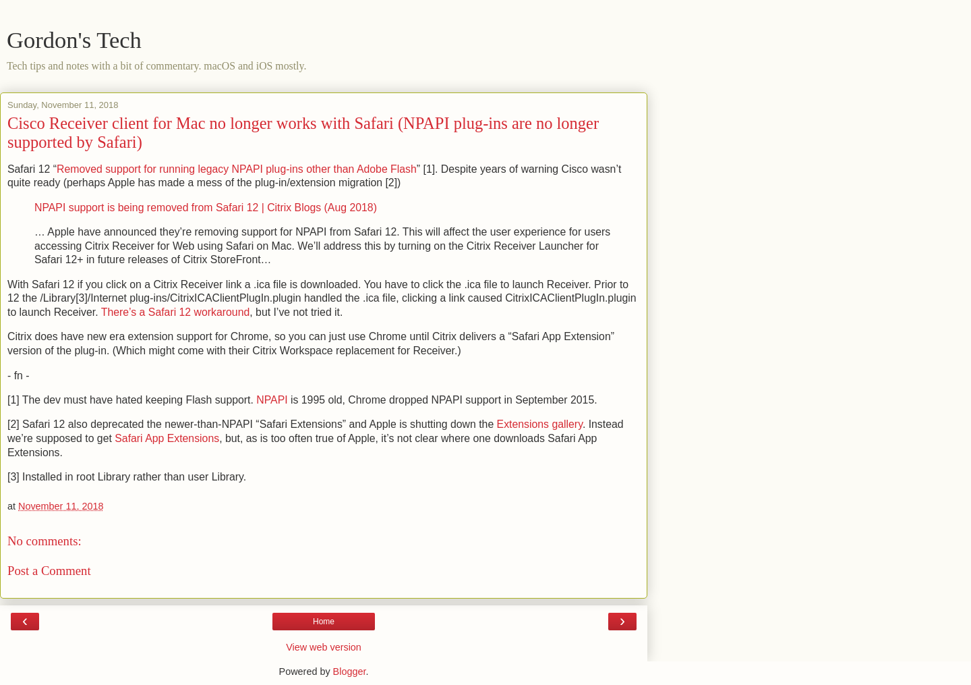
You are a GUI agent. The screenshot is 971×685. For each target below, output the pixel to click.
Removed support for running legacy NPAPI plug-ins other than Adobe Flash (237, 169)
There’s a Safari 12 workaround (175, 312)
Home (323, 621)
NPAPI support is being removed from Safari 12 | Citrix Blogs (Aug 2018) (205, 207)
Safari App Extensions (167, 438)
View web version (323, 647)
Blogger (349, 671)
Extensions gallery (540, 424)
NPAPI (271, 400)
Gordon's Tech (74, 40)
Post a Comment (49, 571)
